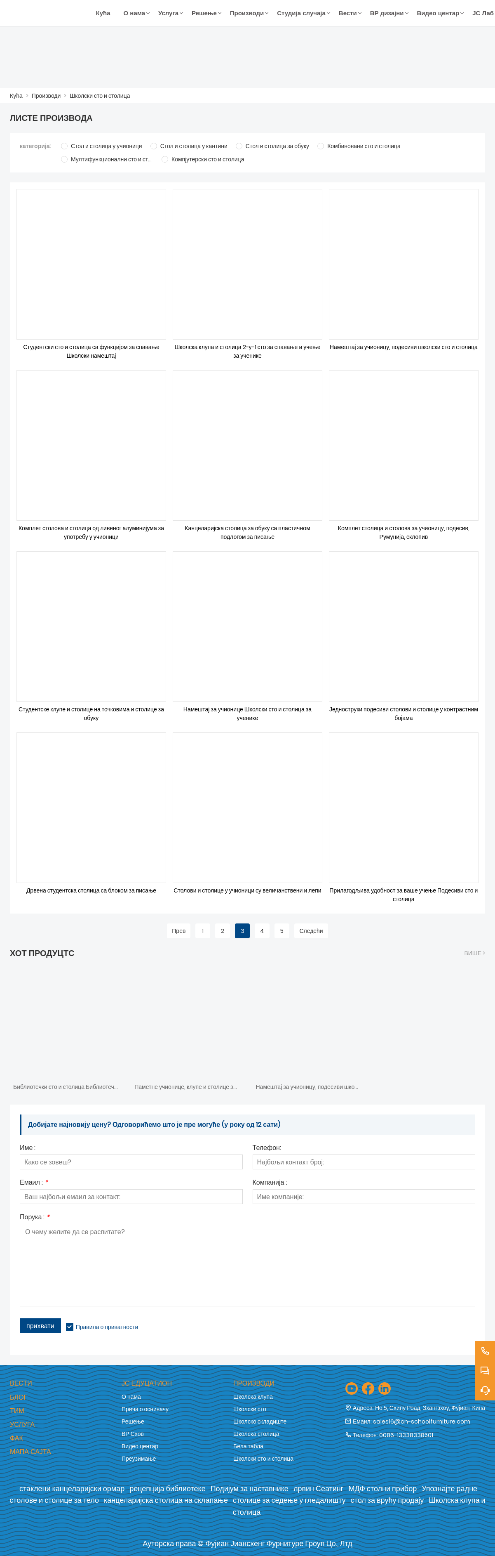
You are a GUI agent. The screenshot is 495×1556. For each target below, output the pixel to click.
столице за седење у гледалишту (289, 1500)
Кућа (16, 96)
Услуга (22, 1424)
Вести (21, 1383)
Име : (27, 1148)
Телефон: (267, 1148)
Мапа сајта (30, 1452)
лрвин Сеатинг (318, 1488)
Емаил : (34, 1183)
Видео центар (140, 1446)
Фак (16, 1438)
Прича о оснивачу (145, 1409)
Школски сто (249, 1409)
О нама (131, 1397)
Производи (46, 96)
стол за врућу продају (387, 1500)
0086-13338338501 (406, 1435)
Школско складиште (259, 1421)
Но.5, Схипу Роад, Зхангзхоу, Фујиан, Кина (430, 1408)
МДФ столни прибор (382, 1488)
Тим (17, 1411)
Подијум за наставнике (250, 1488)
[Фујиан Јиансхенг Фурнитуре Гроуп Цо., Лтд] (49, 13)
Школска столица (256, 1434)
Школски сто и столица (100, 96)
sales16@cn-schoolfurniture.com (421, 1421)
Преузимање (139, 1458)
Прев (178, 931)
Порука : (34, 1218)
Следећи (311, 931)
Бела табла (248, 1446)
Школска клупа (253, 1397)
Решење (133, 1421)
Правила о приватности (107, 1327)
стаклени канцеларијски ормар (71, 1488)
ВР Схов (133, 1434)
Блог (18, 1397)
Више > (474, 953)
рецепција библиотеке (167, 1488)
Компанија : (270, 1183)
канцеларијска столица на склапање (166, 1500)
